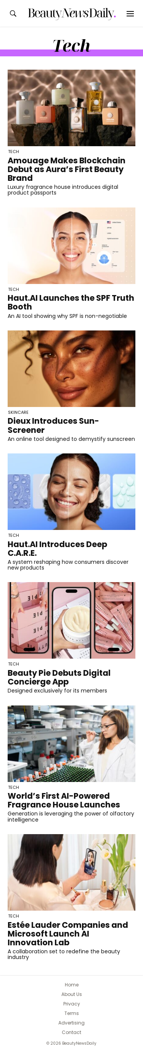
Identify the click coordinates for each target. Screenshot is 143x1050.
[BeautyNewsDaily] (72, 14)
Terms (71, 1013)
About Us (71, 994)
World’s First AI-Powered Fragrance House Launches (64, 800)
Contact (71, 1032)
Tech (13, 151)
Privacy (71, 1004)
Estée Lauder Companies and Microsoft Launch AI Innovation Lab (68, 933)
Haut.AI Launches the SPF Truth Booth (71, 302)
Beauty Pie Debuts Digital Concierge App (59, 677)
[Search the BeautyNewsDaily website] (13, 13)
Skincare (18, 412)
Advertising (71, 1023)
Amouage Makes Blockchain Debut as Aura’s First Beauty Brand (66, 169)
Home (72, 984)
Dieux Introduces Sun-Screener (53, 425)
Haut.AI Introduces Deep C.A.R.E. (57, 549)
